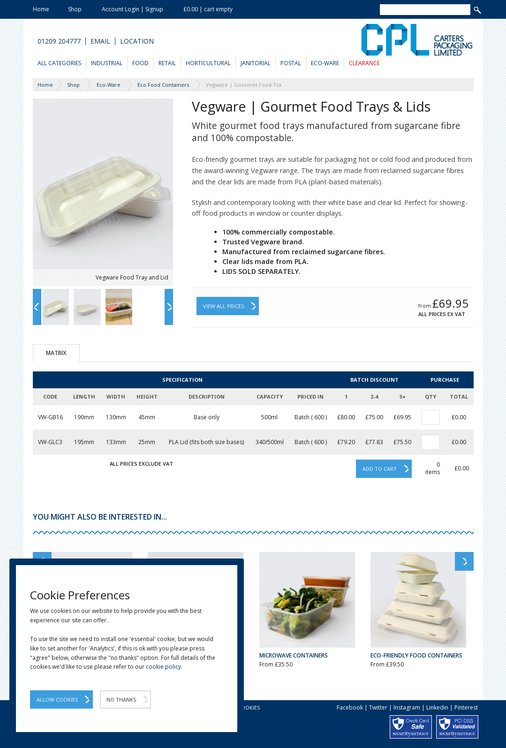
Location (137, 41)
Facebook (350, 707)
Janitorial (256, 63)
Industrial (106, 63)
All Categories (59, 63)
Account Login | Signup (132, 9)
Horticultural (208, 63)
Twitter (378, 707)
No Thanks (121, 699)
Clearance (364, 63)
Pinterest (466, 707)
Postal (290, 63)
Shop (75, 9)
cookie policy (163, 667)
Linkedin (437, 707)
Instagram (406, 707)
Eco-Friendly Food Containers (416, 655)
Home (41, 9)
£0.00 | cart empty (208, 9)
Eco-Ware (325, 63)
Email (100, 41)
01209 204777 (59, 41)
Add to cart (380, 468)
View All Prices (223, 306)
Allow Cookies (57, 699)
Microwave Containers (293, 655)
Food (140, 63)
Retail (167, 63)
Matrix (56, 353)
